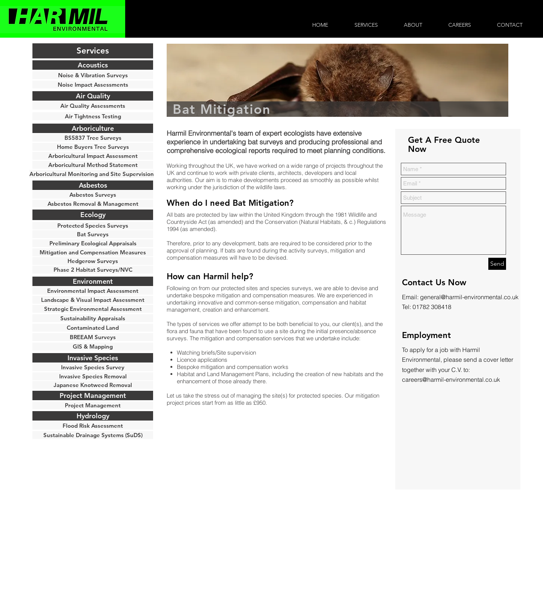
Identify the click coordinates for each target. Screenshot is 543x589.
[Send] (497, 264)
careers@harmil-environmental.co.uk (451, 379)
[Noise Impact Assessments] (92, 85)
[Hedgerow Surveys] (92, 261)
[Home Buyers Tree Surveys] (92, 147)
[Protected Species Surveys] (92, 225)
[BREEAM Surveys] (92, 337)
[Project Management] (92, 405)
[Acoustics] (92, 65)
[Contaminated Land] (92, 328)
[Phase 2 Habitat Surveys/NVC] (92, 270)
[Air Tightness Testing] (92, 116)
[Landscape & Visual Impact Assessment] (92, 300)
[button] (92, 50)
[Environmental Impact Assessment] (92, 291)
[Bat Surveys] (92, 234)
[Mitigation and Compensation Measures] (92, 252)
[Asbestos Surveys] (92, 195)
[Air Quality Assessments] (92, 106)
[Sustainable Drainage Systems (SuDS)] (92, 435)
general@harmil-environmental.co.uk (469, 297)
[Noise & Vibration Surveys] (92, 75)
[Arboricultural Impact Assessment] (92, 156)
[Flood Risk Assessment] (92, 426)
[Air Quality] (92, 96)
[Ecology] (92, 215)
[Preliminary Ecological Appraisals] (92, 243)
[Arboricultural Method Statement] (92, 165)
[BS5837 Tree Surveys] (92, 138)
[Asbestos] (92, 185)
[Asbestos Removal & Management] (92, 204)
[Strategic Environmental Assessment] (92, 309)
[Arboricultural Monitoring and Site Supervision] (91, 174)
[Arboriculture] (92, 128)
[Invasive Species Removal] (92, 376)
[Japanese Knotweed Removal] (92, 385)
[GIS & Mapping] (92, 346)
